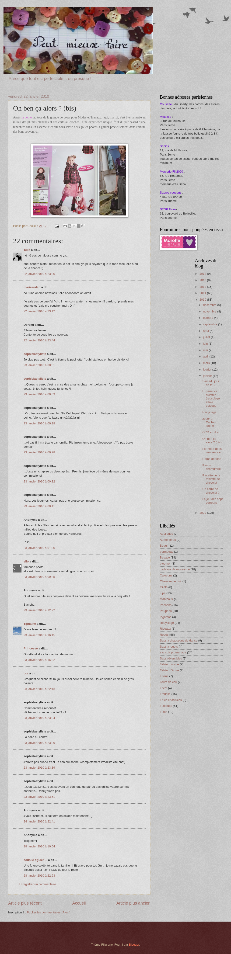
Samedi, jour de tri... (210, 382)
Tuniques (166, 706)
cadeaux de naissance (175, 569)
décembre (210, 305)
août (206, 331)
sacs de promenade (173, 652)
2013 (203, 280)
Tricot (163, 688)
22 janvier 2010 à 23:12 (39, 311)
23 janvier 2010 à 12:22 (39, 610)
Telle (27, 250)
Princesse (31, 648)
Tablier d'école (169, 670)
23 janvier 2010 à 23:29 (39, 743)
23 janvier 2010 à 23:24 (39, 718)
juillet (207, 337)
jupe (162, 593)
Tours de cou (168, 682)
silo (26, 561)
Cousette (166, 104)
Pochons (166, 605)
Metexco (165, 116)
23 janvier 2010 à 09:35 (39, 577)
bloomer (165, 563)
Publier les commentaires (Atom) (48, 912)
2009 (203, 512)
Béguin (164, 545)
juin (206, 343)
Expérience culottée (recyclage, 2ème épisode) (211, 398)
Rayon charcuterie (211, 467)
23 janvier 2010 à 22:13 (39, 689)
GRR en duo (210, 432)
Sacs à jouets (169, 646)
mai (206, 350)
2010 (203, 299)
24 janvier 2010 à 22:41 (39, 821)
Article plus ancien (133, 903)
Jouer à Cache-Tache (209, 422)
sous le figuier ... (35, 860)
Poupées (166, 611)
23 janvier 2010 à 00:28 (39, 452)
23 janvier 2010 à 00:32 (39, 481)
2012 (203, 286)
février (207, 369)
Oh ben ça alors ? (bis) (211, 440)
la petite (26, 117)
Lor (26, 673)
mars (206, 363)
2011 (203, 293)
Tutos (163, 712)
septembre (210, 324)
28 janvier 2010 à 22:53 (39, 875)
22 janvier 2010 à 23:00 (39, 274)
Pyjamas (165, 617)
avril (206, 356)
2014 (203, 273)
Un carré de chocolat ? (211, 490)
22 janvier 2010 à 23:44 (39, 340)
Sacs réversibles (171, 658)
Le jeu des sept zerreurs (212, 500)
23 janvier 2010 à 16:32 (39, 660)
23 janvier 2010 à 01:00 (39, 548)
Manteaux (166, 599)
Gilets (164, 587)
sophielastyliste (35, 354)
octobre (208, 317)
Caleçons (166, 575)
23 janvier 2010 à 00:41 (39, 506)
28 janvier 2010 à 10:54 (39, 846)
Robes (164, 634)
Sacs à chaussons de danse (178, 640)
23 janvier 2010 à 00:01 (39, 365)
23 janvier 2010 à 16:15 (39, 635)
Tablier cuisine (169, 664)
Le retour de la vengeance (212, 450)
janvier (208, 376)
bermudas (166, 551)
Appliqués (166, 533)
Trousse (165, 694)
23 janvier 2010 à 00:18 (39, 423)
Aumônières (168, 539)
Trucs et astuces (171, 700)
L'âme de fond (211, 459)
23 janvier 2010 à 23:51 (39, 796)
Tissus (164, 676)
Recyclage (209, 412)
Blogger (134, 944)
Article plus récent (25, 903)
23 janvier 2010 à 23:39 (39, 767)
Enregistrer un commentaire (37, 884)
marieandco (32, 287)
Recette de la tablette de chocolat (211, 479)
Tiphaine (30, 623)
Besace (165, 557)
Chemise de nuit (171, 581)
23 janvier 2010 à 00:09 (39, 394)
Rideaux (165, 628)
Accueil (79, 903)
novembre (210, 311)
